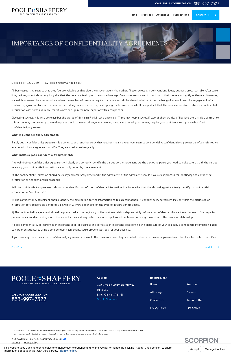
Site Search (193, 308)
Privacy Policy (158, 308)
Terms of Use (194, 300)
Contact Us (157, 300)
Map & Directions (107, 300)
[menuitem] (16, 343)
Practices (192, 284)
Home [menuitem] (133, 15)
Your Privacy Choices (53, 339)
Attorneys (156, 292)
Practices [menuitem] (147, 15)
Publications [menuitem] (181, 15)
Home (153, 284)
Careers (191, 292)
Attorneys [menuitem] (162, 15)
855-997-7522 (206, 4)
